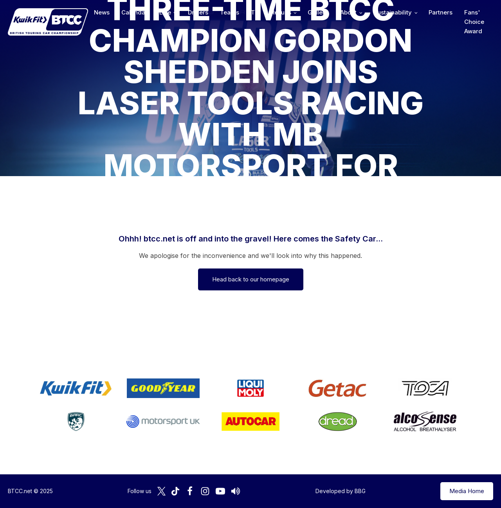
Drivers (198, 12)
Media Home (466, 491)
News (102, 12)
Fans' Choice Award (474, 22)
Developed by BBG (340, 491)
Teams (229, 12)
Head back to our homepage (250, 279)
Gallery (318, 12)
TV (255, 12)
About (348, 12)
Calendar (134, 12)
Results (281, 12)
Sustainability (392, 12)
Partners (440, 12)
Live (165, 12)
